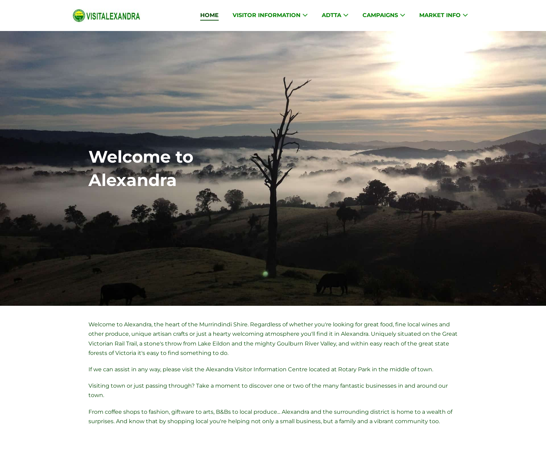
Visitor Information (270, 15)
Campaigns (383, 15)
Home (209, 15)
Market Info (443, 15)
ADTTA (335, 15)
